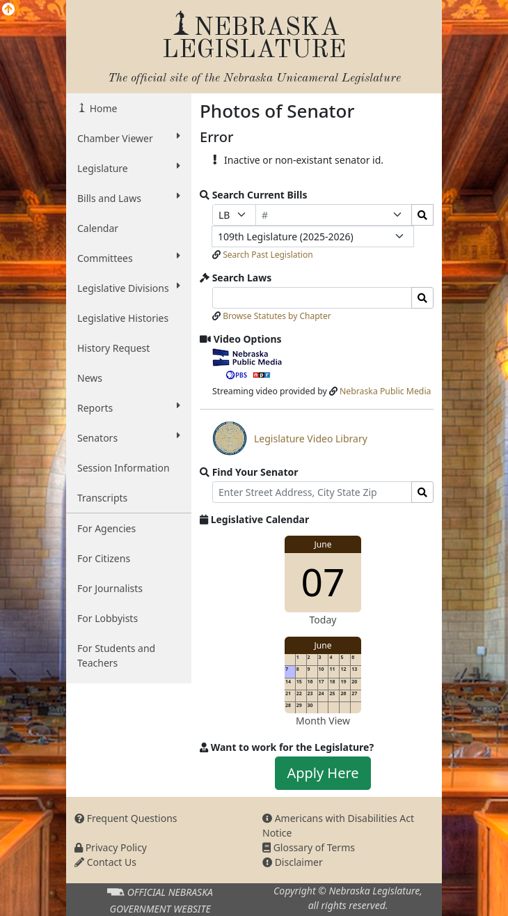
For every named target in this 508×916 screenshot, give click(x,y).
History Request (113, 348)
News (89, 378)
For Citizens (103, 558)
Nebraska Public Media (385, 391)
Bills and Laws (128, 198)
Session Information (123, 467)
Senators (128, 437)
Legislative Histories (122, 318)
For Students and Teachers (116, 655)
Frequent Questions (125, 818)
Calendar (97, 228)
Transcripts (102, 497)
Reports (128, 407)
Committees (128, 258)
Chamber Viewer (128, 138)
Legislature (128, 168)
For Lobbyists (107, 618)
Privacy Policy (110, 847)
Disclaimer (292, 862)
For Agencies (106, 528)
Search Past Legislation (268, 255)
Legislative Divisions (128, 288)
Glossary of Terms (308, 847)
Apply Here (322, 772)
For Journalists (110, 588)
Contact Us (105, 862)
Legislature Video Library (289, 438)
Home (102, 108)
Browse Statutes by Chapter (277, 316)
